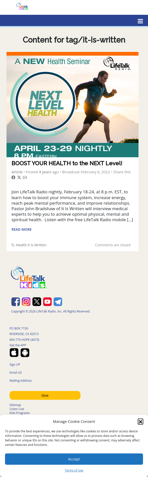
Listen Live (17, 409)
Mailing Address (21, 380)
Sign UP (15, 364)
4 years (45, 171)
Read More (22, 229)
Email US (16, 372)
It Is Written (37, 245)
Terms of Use (74, 470)
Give (45, 395)
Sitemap (15, 405)
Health (21, 245)
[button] (140, 421)
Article (17, 171)
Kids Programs (20, 413)
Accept (74, 458)
